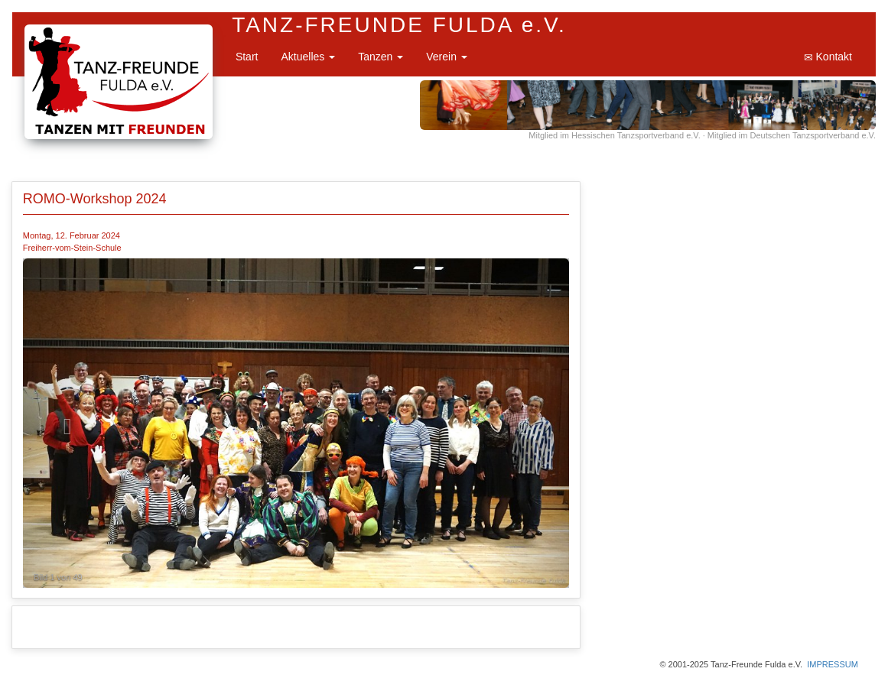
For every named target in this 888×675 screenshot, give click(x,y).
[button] (64, 423)
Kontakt (828, 56)
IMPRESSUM (832, 664)
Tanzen (380, 56)
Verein (446, 56)
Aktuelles (308, 56)
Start (247, 56)
